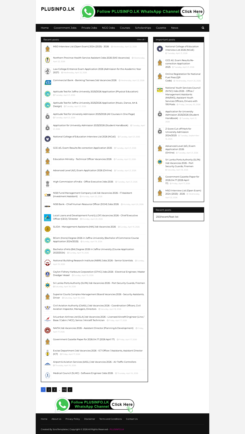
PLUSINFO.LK (117, 429)
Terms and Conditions (110, 419)
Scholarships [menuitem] (143, 27)
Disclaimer (89, 419)
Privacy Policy (73, 419)
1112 (64, 389)
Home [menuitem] (45, 27)
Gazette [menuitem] (161, 27)
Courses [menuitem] (125, 27)
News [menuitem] (174, 27)
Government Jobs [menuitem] (65, 27)
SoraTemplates (60, 429)
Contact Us (132, 419)
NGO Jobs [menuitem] (108, 27)
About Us (56, 419)
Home (44, 419)
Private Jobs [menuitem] (89, 27)
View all (140, 39)
